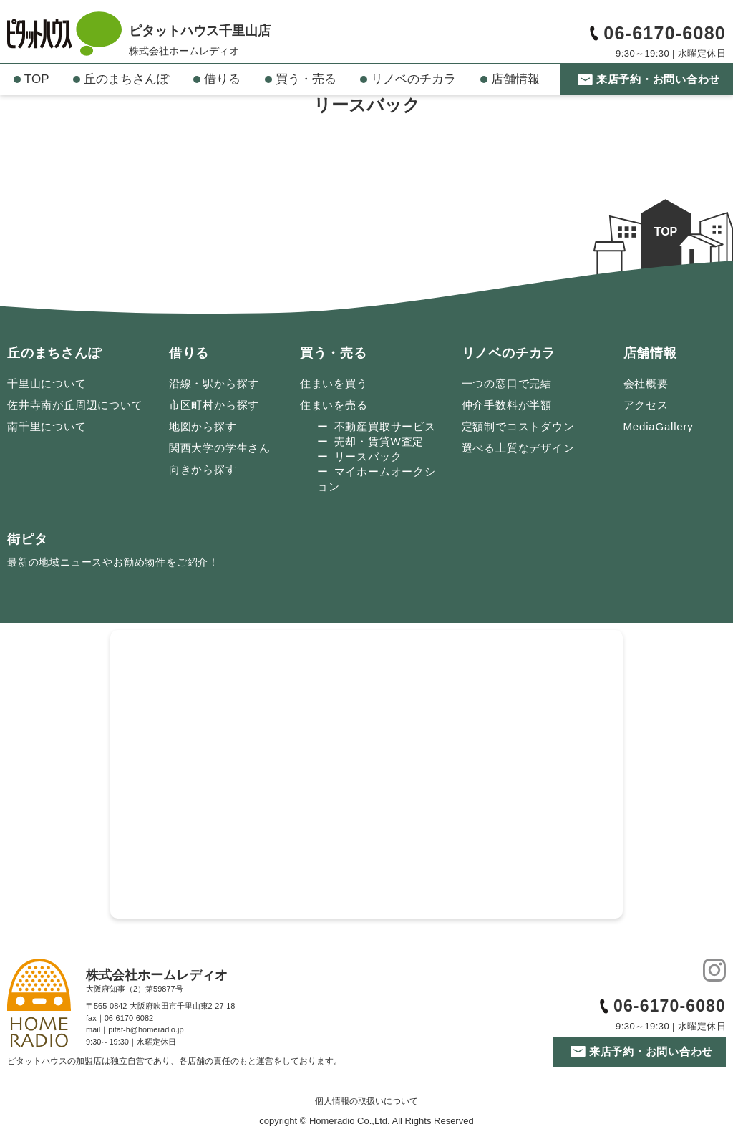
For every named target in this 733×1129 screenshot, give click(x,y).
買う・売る (306, 79)
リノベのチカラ (413, 79)
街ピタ (113, 552)
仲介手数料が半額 (507, 405)
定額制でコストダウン (518, 426)
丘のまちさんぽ (126, 79)
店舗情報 (515, 79)
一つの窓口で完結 (507, 383)
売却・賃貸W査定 (379, 441)
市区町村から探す (214, 405)
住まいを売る (334, 405)
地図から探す (203, 426)
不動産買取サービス (385, 426)
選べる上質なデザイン (518, 448)
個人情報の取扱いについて (366, 1101)
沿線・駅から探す (214, 383)
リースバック (368, 456)
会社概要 (646, 383)
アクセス (646, 405)
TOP (36, 79)
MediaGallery (658, 426)
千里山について (47, 383)
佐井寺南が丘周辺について (75, 405)
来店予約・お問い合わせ (658, 79)
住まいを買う (334, 383)
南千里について (47, 426)
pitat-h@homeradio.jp (145, 1029)
